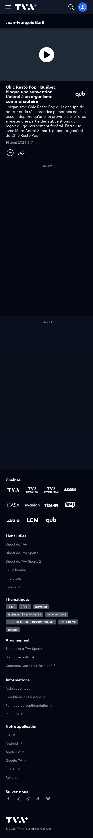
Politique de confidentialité (29, 705)
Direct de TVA (16, 544)
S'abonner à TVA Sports (24, 649)
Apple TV (15, 752)
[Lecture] (46, 54)
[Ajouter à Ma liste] (10, 152)
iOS (10, 735)
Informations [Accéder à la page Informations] (56, 614)
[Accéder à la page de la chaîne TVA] (13, 489)
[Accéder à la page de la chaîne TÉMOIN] (51, 505)
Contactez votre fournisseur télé (30, 666)
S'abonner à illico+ (20, 657)
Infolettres (14, 578)
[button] (8, 7)
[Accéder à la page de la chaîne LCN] (32, 520)
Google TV (16, 760)
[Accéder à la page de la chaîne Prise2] (70, 505)
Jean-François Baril (25, 22)
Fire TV (13, 769)
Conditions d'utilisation (25, 697)
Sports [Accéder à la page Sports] (13, 629)
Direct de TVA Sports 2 (23, 561)
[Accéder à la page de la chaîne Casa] (13, 505)
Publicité (14, 714)
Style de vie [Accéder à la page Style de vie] (68, 622)
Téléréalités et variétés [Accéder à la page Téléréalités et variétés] (24, 614)
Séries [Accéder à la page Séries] (25, 606)
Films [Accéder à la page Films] (11, 606)
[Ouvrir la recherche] (71, 7)
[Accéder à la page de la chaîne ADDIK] (70, 489)
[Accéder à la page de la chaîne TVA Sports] (32, 489)
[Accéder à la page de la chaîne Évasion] (32, 505)
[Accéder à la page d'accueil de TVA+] (17, 820)
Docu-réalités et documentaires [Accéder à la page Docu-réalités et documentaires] (31, 622)
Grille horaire (16, 570)
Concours (13, 587)
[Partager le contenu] (21, 152)
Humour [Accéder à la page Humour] (41, 606)
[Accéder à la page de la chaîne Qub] (51, 520)
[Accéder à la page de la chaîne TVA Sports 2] (51, 489)
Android (14, 743)
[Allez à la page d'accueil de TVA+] (26, 7)
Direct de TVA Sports (22, 553)
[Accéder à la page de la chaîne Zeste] (13, 520)
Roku (11, 777)
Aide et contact (18, 688)
